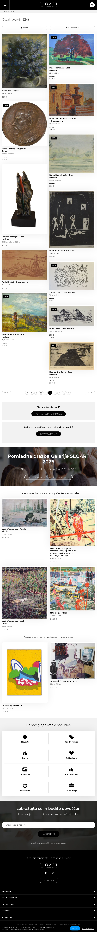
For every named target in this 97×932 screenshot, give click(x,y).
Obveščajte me (48, 434)
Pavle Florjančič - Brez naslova (59, 69)
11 (45, 393)
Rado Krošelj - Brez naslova (15, 282)
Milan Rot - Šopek (10, 91)
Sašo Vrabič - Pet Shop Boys (63, 681)
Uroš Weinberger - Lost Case (13, 622)
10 (41, 393)
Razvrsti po (72, 28)
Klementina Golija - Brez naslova (60, 373)
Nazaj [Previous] (6, 393)
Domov (4, 11)
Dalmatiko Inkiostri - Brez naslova (61, 176)
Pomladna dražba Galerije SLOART (48, 477)
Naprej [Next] (90, 393)
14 (59, 393)
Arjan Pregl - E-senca (12, 705)
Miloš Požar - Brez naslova (61, 329)
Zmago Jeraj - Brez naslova (62, 292)
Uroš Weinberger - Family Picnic (14, 530)
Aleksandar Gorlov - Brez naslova (13, 335)
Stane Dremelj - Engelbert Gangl (14, 150)
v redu (75, 928)
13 (55, 393)
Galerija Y (48, 880)
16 (68, 393)
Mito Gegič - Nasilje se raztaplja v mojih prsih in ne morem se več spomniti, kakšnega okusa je (63, 552)
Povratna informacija (48, 414)
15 (64, 393)
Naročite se (48, 834)
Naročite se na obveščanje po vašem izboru (48, 843)
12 (50, 393)
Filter (24, 28)
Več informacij (88, 928)
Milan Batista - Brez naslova (62, 250)
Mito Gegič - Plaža (58, 613)
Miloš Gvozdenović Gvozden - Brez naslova (62, 119)
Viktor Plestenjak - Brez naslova (13, 238)
